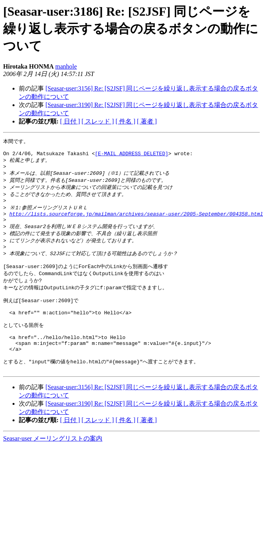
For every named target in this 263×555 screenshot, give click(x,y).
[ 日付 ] (70, 121)
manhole (66, 66)
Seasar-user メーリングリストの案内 (52, 466)
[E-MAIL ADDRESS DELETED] (131, 156)
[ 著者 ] (147, 121)
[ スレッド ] (98, 121)
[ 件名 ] (126, 121)
